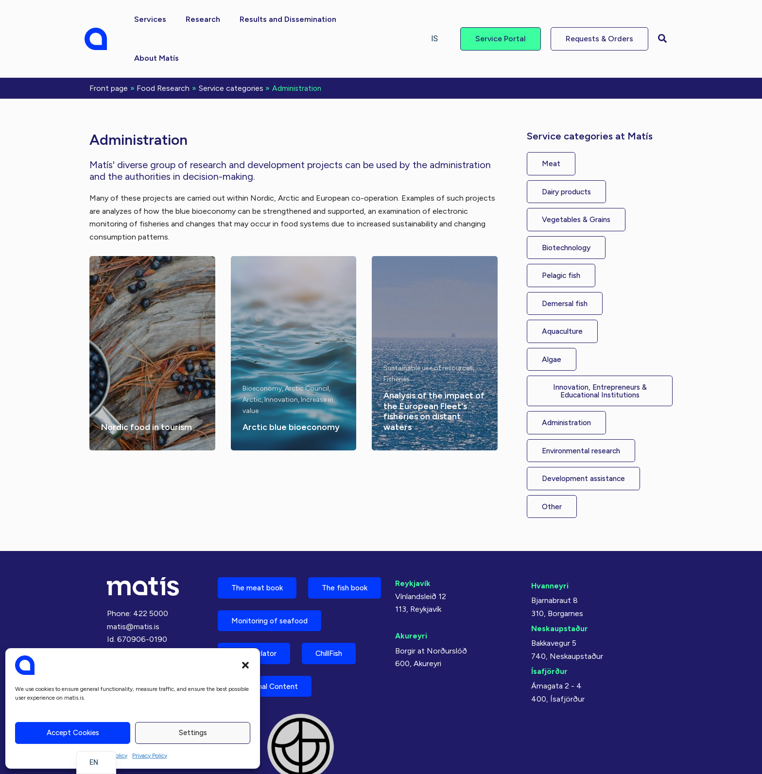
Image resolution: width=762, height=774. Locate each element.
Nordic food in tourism (147, 387)
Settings (193, 732)
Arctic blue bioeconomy (291, 387)
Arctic (251, 360)
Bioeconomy (262, 348)
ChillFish (338, 653)
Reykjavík (413, 546)
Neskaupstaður (559, 592)
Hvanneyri (550, 549)
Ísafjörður (549, 634)
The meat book (259, 551)
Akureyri (411, 599)
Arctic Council (307, 348)
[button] (245, 665)
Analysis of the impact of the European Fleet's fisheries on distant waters (431, 371)
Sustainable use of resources (428, 328)
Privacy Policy (149, 755)
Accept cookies (73, 732)
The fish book (257, 585)
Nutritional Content (268, 687)
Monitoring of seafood (273, 619)
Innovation (281, 360)
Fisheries (396, 339)
